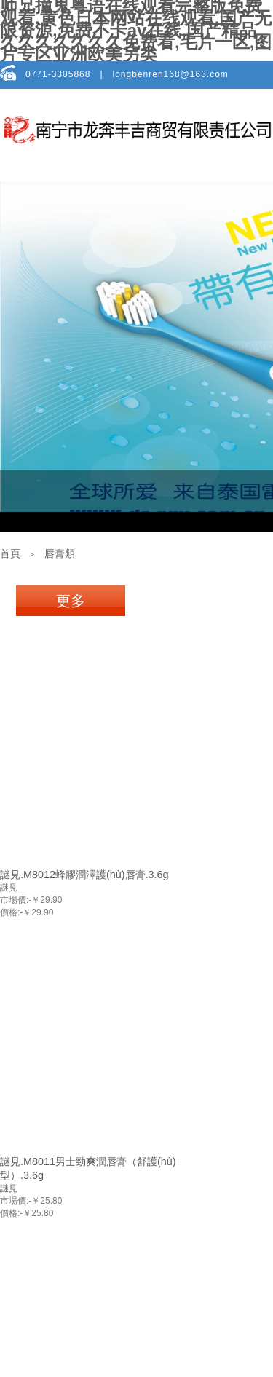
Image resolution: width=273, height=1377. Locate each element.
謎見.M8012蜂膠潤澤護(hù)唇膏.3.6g (84, 874)
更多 (70, 601)
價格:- (11, 912)
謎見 (8, 888)
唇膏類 (59, 553)
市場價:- (15, 900)
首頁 (10, 553)
